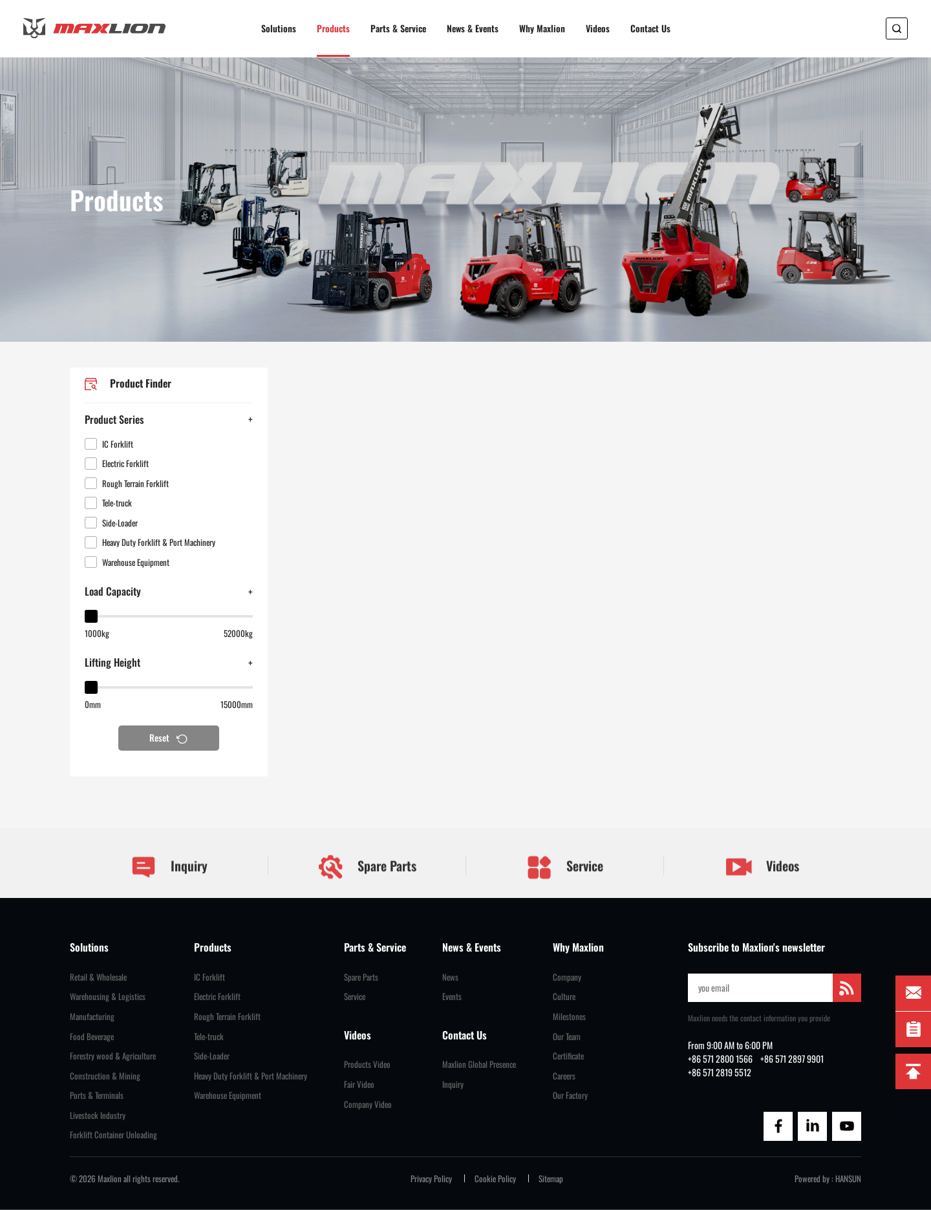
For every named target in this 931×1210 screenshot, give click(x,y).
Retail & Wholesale (98, 977)
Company (567, 977)
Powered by (812, 1179)
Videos (598, 28)
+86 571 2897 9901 (792, 1058)
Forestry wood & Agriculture (113, 1056)
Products (333, 28)
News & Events (472, 28)
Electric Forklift (217, 996)
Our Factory (570, 1095)
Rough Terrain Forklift (227, 1016)
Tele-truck (209, 1036)
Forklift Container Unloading (113, 1135)
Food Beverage (92, 1036)
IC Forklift (209, 977)
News (450, 977)
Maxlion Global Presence (479, 1064)
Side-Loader (212, 1056)
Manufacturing (92, 1016)
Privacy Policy (431, 1179)
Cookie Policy (495, 1179)
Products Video (367, 1064)
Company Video (368, 1104)
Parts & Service (398, 28)
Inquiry (169, 884)
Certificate (568, 1056)
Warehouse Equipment (227, 1095)
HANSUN (848, 1179)
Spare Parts (366, 884)
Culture (564, 996)
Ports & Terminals (96, 1095)
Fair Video (359, 1084)
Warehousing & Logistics (107, 996)
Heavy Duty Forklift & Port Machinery (250, 1076)
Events (452, 996)
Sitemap (551, 1179)
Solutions (278, 28)
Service (564, 884)
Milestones (569, 1016)
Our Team (567, 1036)
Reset (168, 738)
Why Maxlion (542, 28)
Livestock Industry (97, 1115)
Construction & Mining (105, 1076)
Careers (564, 1076)
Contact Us (650, 28)
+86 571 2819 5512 (719, 1072)
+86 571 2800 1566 (720, 1058)
